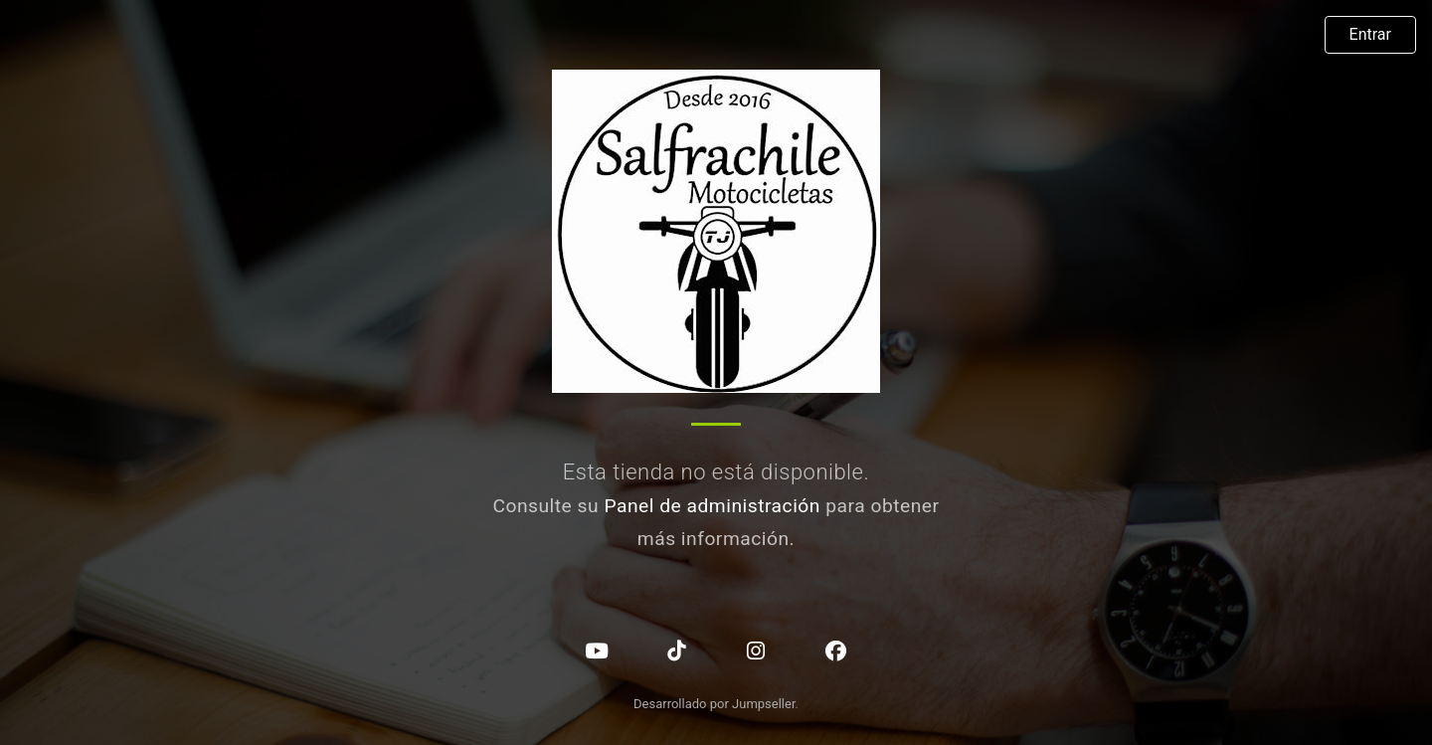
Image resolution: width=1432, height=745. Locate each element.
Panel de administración (712, 505)
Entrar (1370, 34)
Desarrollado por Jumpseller (714, 703)
